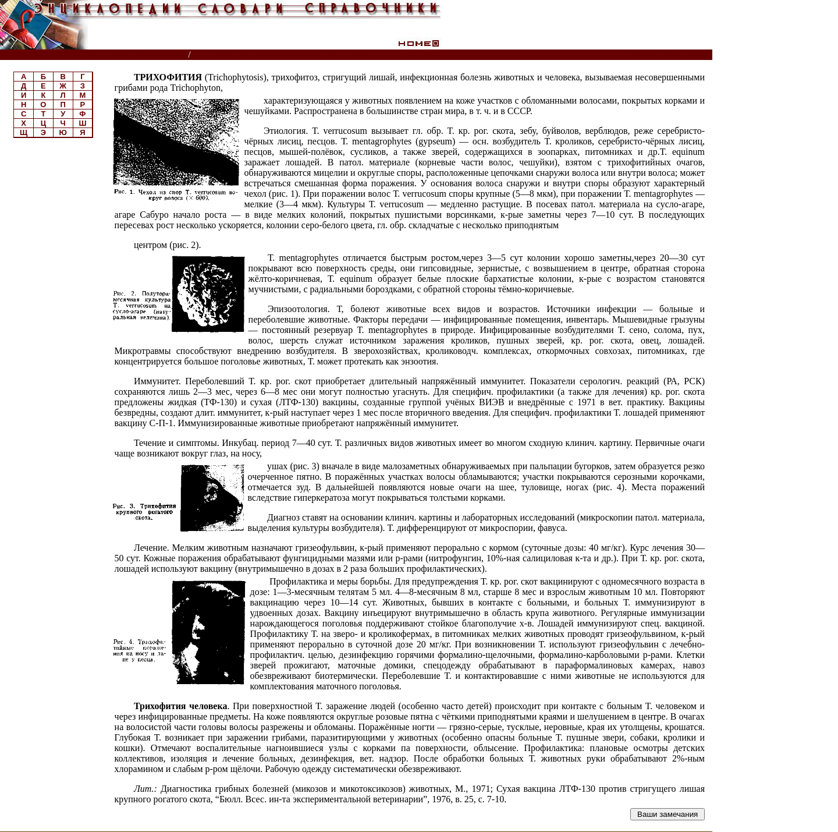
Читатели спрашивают (668, 55)
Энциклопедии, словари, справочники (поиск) (94, 55)
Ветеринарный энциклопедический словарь (287, 55)
